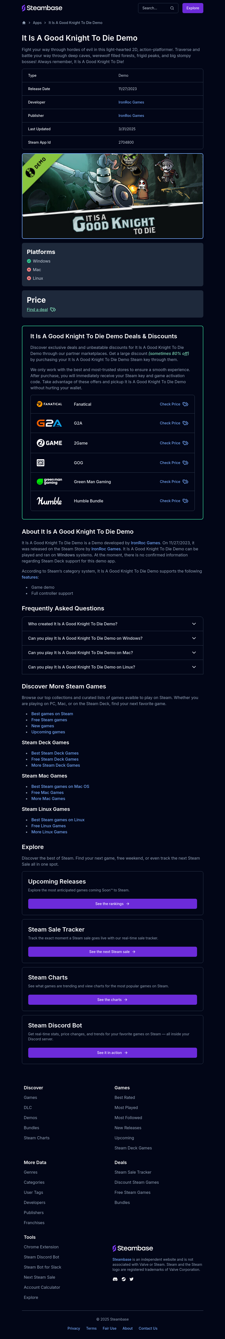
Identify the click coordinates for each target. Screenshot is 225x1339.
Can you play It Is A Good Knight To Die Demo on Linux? (112, 667)
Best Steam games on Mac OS (60, 786)
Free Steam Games (133, 1192)
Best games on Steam (52, 713)
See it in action (112, 1052)
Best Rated (125, 1097)
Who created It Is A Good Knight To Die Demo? (112, 624)
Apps (37, 22)
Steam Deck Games (133, 1147)
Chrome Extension (41, 1246)
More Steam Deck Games (55, 765)
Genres (31, 1172)
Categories (34, 1182)
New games (42, 725)
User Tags (33, 1192)
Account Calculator (42, 1287)
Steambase (122, 1259)
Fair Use (110, 1328)
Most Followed (128, 1117)
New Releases (128, 1127)
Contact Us (148, 1328)
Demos (30, 1117)
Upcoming (124, 1137)
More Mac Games (48, 798)
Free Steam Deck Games (55, 759)
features (30, 577)
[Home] (24, 23)
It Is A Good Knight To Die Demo (75, 22)
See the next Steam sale (112, 951)
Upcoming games (48, 731)
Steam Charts (37, 1137)
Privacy (74, 1328)
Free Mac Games (47, 792)
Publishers (34, 1212)
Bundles (31, 1127)
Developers (35, 1202)
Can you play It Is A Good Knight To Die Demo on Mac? (112, 653)
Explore (192, 8)
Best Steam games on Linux (58, 819)
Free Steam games (49, 719)
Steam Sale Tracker (133, 1172)
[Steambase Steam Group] (124, 1279)
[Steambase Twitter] (132, 1279)
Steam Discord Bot (41, 1256)
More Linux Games (49, 831)
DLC (28, 1107)
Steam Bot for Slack (42, 1267)
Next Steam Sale (39, 1277)
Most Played (126, 1107)
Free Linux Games (48, 825)
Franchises (34, 1222)
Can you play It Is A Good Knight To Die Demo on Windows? (112, 638)
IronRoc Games (131, 102)
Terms (91, 1328)
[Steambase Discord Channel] (115, 1279)
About (127, 1328)
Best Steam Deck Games (55, 753)
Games (30, 1097)
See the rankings (112, 904)
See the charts (112, 999)
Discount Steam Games (137, 1182)
